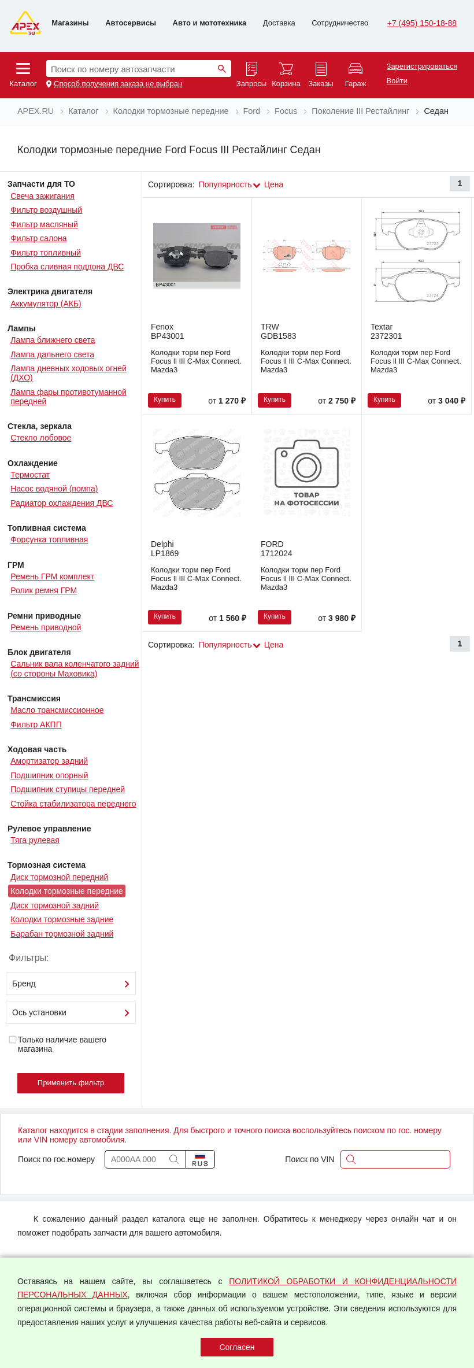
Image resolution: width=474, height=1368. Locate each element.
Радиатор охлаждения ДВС (61, 503)
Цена (274, 184)
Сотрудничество (340, 23)
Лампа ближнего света (52, 340)
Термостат (30, 474)
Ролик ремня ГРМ (43, 590)
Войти (397, 81)
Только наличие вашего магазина (57, 1044)
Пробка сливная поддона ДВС (67, 266)
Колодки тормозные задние (61, 919)
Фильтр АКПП (36, 724)
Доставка (279, 23)
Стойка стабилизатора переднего (73, 803)
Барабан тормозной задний (61, 933)
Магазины (69, 23)
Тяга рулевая (35, 840)
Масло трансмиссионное (56, 710)
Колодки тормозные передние (66, 891)
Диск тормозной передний (59, 877)
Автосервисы (130, 23)
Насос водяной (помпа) (54, 488)
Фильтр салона (38, 238)
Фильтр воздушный (46, 210)
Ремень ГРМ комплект (52, 576)
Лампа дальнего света (52, 354)
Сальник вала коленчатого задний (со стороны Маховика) (74, 668)
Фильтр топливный (45, 252)
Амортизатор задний (49, 761)
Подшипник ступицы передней (67, 789)
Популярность (225, 184)
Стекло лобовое (40, 437)
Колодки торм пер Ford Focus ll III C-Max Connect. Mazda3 (196, 361)
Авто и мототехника (210, 23)
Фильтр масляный (44, 224)
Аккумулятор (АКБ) (46, 303)
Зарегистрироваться (422, 66)
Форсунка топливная (49, 539)
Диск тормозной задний (54, 905)
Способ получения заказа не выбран (118, 84)
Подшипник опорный (49, 775)
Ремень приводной (45, 627)
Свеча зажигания (42, 196)
